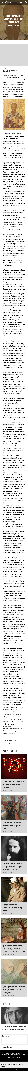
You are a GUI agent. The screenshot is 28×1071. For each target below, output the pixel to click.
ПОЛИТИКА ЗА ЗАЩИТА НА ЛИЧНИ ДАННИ (18, 1054)
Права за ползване (19, 1053)
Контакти (12, 1053)
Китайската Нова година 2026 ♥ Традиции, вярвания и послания (13, 784)
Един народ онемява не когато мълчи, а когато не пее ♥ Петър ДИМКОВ (14, 989)
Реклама (7, 1053)
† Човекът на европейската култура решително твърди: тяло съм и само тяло (12, 866)
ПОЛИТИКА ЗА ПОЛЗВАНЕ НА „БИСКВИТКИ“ (14, 1057)
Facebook (7, 743)
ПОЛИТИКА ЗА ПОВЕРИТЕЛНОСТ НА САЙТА (14, 1056)
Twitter (10, 743)
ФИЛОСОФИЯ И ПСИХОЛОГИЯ (7, 1031)
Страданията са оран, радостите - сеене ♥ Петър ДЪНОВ (12, 907)
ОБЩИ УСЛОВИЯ (5, 1054)
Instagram (14, 743)
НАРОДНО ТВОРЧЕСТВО (14, 25)
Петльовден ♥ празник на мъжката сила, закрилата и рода (12, 825)
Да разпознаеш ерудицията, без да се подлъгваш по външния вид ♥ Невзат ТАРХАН (14, 948)
